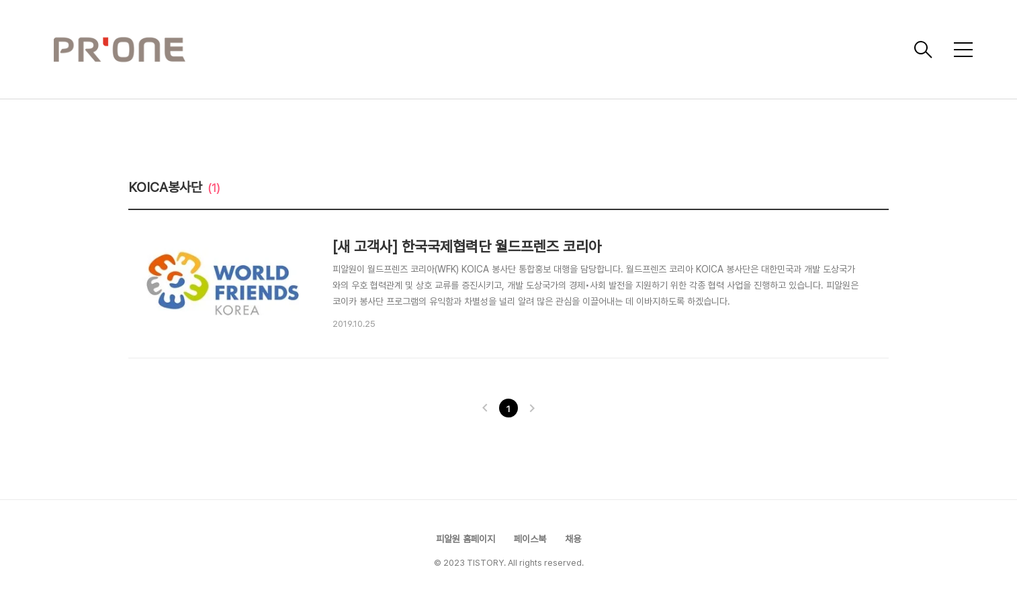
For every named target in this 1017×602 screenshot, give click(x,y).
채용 (573, 539)
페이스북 (530, 539)
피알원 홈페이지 (465, 539)
